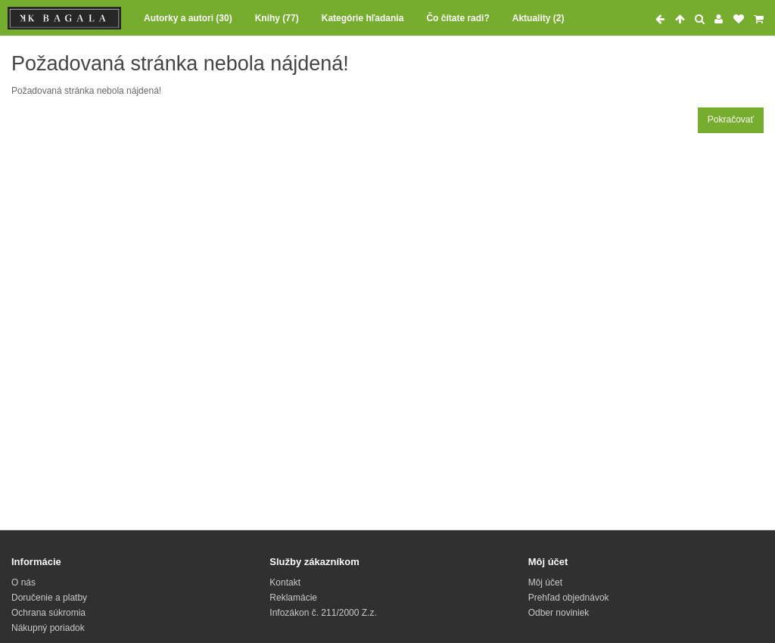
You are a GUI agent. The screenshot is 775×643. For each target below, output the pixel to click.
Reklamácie (293, 597)
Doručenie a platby (49, 597)
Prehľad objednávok (568, 597)
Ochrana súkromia (48, 612)
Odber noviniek (559, 612)
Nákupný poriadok (48, 628)
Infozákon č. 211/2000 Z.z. (322, 612)
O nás (23, 582)
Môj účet (545, 582)
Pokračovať (731, 119)
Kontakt (284, 582)
